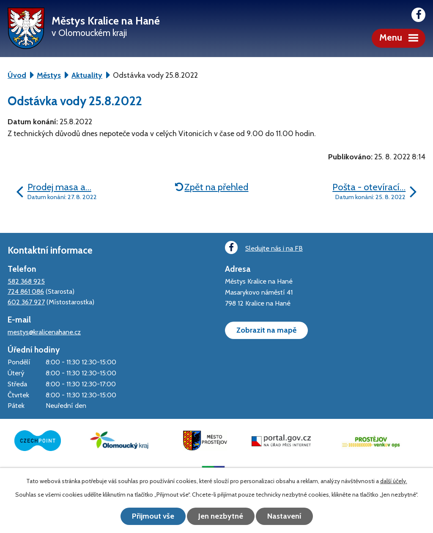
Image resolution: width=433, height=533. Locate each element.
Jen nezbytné (220, 516)
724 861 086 (26, 291)
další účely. (393, 481)
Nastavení (284, 516)
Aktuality (86, 75)
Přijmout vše (153, 516)
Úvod (17, 75)
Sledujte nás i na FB (264, 247)
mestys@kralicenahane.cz (44, 332)
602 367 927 (26, 302)
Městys (49, 75)
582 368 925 (26, 281)
